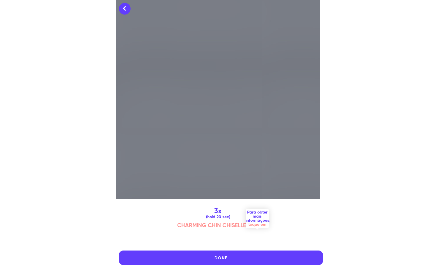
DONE (221, 258)
